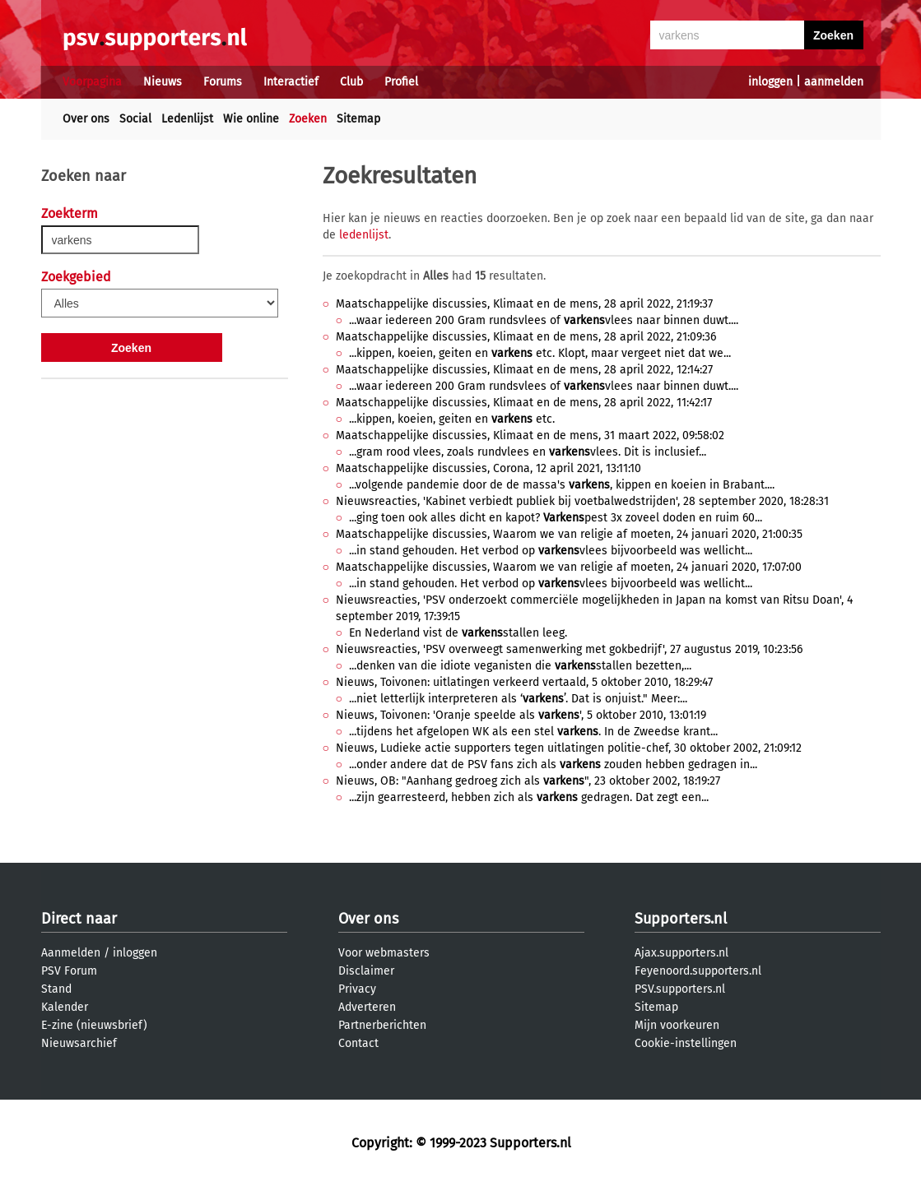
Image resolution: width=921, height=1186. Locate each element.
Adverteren (367, 1007)
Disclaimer (366, 971)
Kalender (64, 1007)
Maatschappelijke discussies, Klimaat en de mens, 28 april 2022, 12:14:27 (524, 370)
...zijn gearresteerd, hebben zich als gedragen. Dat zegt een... (529, 797)
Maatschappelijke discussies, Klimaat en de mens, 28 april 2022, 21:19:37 (524, 304)
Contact (358, 1043)
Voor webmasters (384, 953)
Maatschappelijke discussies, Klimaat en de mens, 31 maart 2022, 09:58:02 (530, 435)
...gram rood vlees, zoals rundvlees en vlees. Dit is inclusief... (527, 452)
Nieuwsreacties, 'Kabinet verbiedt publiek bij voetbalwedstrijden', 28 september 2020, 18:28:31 (582, 501)
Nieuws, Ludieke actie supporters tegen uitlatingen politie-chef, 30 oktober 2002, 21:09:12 (569, 748)
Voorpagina (92, 82)
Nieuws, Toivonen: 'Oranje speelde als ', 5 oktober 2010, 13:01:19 (521, 715)
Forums (222, 82)
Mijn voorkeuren (677, 1025)
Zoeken (308, 119)
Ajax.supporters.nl (681, 953)
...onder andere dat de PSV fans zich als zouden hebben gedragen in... (553, 764)
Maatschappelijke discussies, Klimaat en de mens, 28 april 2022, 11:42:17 (524, 403)
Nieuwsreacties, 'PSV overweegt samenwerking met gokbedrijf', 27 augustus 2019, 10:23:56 (569, 649)
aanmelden (833, 82)
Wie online (251, 119)
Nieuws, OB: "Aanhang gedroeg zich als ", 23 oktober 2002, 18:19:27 (528, 781)
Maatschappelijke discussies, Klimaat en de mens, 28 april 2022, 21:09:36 (526, 337)
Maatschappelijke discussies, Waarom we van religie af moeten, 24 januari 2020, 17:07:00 (569, 567)
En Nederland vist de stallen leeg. (458, 633)
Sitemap (358, 119)
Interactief (291, 82)
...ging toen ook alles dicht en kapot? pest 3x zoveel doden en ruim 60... (555, 518)
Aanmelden (70, 953)
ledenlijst (363, 235)
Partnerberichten (382, 1025)
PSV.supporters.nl (680, 989)
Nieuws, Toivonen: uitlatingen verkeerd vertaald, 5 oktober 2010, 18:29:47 (524, 682)
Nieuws (162, 82)
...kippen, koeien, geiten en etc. (452, 419)
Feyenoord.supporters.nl (698, 971)
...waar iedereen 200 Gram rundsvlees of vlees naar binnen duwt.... (543, 320)
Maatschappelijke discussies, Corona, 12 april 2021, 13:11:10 (488, 468)
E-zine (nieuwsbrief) (94, 1025)
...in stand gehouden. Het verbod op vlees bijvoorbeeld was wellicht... (550, 551)
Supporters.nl (681, 919)
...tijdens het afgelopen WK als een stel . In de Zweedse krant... (533, 732)
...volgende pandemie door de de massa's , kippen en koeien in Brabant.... (561, 485)
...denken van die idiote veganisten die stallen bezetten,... (520, 666)
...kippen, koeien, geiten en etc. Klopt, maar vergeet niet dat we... (540, 353)
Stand (56, 989)
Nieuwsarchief (79, 1043)
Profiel (401, 82)
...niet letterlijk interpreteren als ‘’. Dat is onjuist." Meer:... (518, 699)
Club (351, 82)
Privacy (357, 989)
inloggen (770, 82)
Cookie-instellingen (686, 1043)
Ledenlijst (187, 119)
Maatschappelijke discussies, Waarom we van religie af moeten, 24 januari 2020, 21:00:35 (569, 534)
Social (135, 119)
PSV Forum (69, 971)
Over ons (86, 119)
